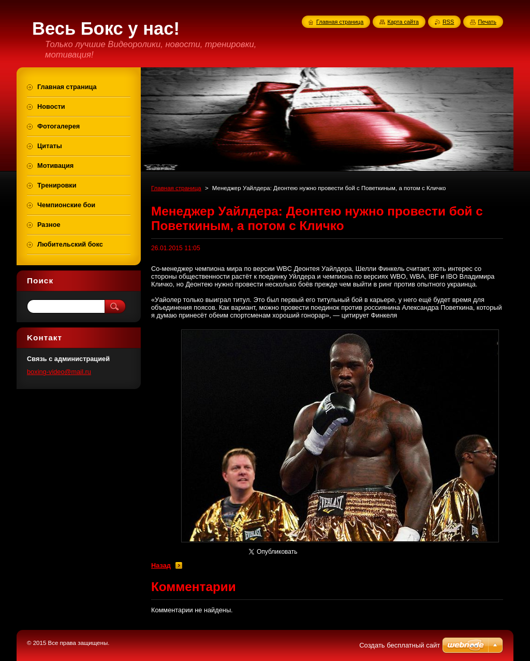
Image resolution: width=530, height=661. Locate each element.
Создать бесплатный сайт (399, 645)
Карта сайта (403, 22)
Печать (487, 22)
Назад (161, 565)
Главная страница (176, 188)
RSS (448, 22)
